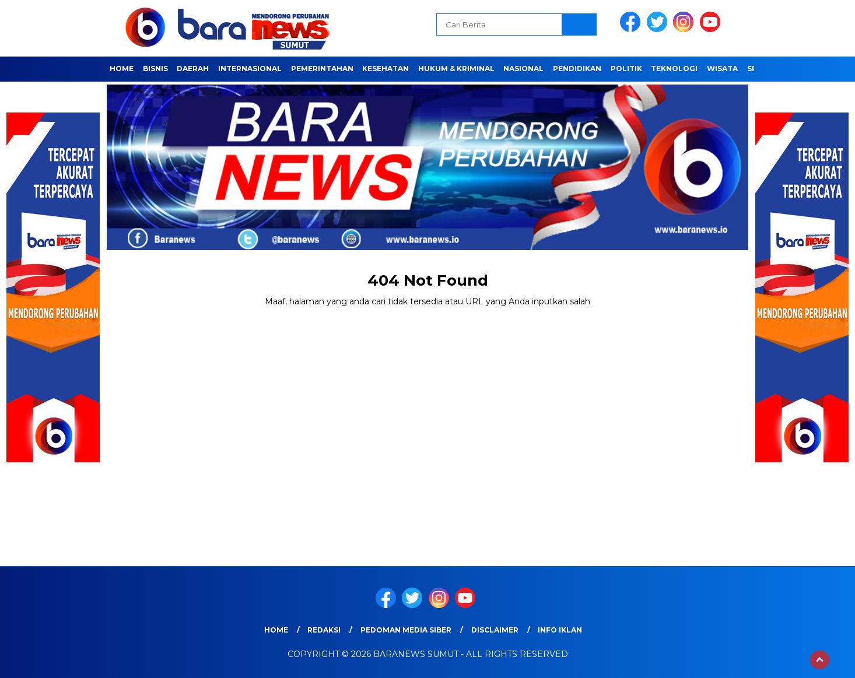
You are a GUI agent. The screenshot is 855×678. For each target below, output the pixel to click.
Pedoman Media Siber (405, 630)
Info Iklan (560, 630)
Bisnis (155, 68)
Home (122, 68)
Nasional (523, 68)
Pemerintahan (322, 68)
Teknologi (674, 68)
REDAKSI (324, 630)
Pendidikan (577, 68)
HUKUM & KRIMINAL (456, 68)
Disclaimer (494, 630)
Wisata (722, 68)
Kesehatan (385, 68)
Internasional (250, 68)
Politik (626, 68)
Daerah (193, 68)
